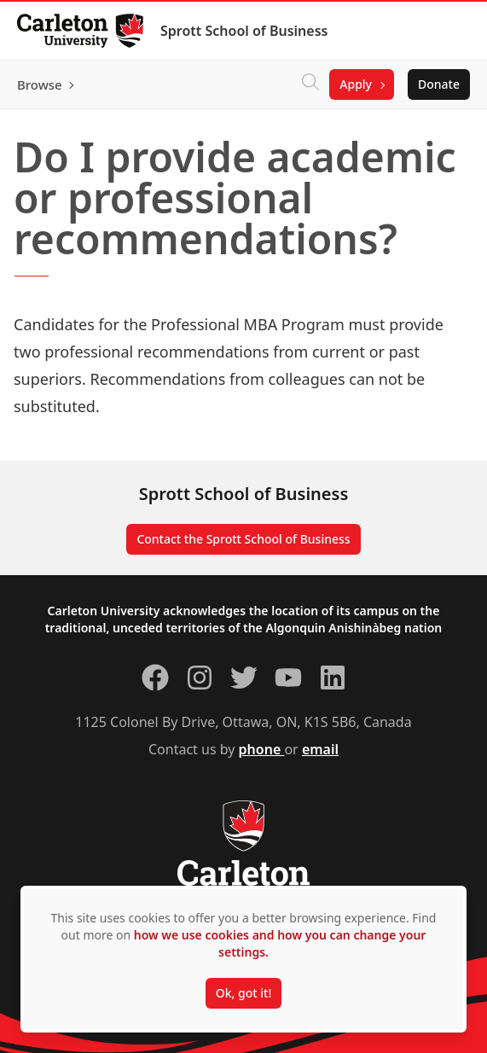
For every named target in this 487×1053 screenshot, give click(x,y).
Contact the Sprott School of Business (243, 539)
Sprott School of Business (244, 30)
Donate (439, 84)
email (320, 749)
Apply (355, 84)
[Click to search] (310, 84)
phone (262, 749)
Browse (39, 84)
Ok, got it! (243, 993)
